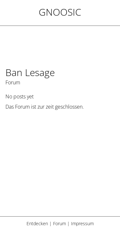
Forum (59, 223)
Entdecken (37, 223)
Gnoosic (60, 12)
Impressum (82, 223)
